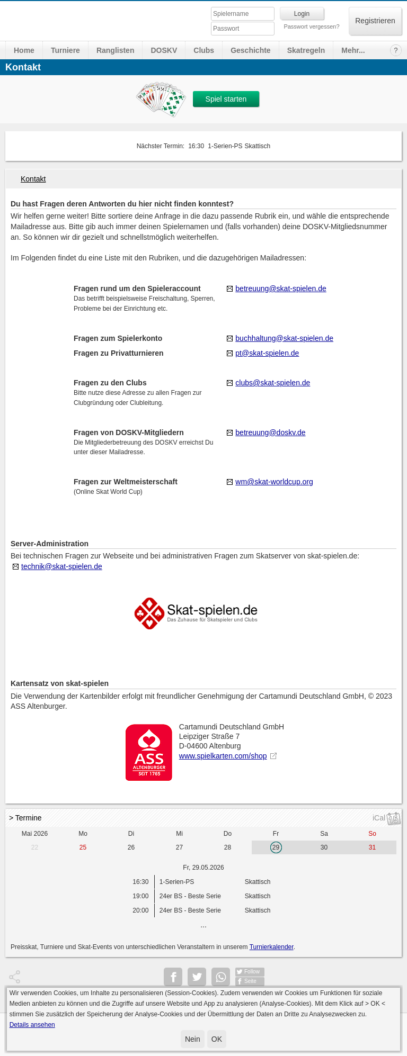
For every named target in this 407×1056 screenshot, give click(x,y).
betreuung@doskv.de (270, 432)
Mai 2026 (35, 833)
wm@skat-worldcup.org (274, 481)
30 (324, 847)
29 (275, 847)
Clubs (203, 50)
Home (24, 50)
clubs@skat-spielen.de (272, 382)
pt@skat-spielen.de (267, 353)
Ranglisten (115, 50)
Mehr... (353, 50)
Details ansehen (32, 1024)
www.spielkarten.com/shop (223, 756)
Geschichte (250, 50)
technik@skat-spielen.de (61, 566)
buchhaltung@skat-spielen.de (284, 338)
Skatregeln (306, 50)
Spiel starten (226, 99)
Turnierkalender (272, 947)
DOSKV (164, 50)
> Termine (25, 818)
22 (34, 847)
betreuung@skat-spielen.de (280, 288)
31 (372, 847)
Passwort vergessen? (311, 26)
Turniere (65, 50)
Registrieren (375, 20)
